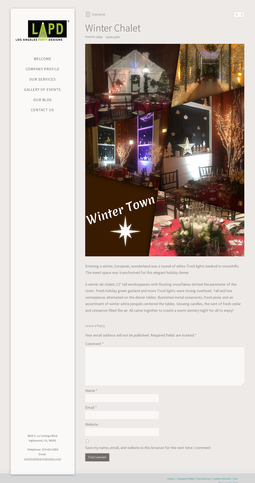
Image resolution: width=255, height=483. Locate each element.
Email (91, 407)
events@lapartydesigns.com (42, 459)
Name (91, 390)
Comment (94, 343)
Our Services (204, 478)
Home (170, 478)
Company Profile (185, 478)
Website (91, 424)
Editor (99, 36)
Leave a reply (113, 36)
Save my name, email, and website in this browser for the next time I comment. (148, 447)
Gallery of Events (222, 478)
